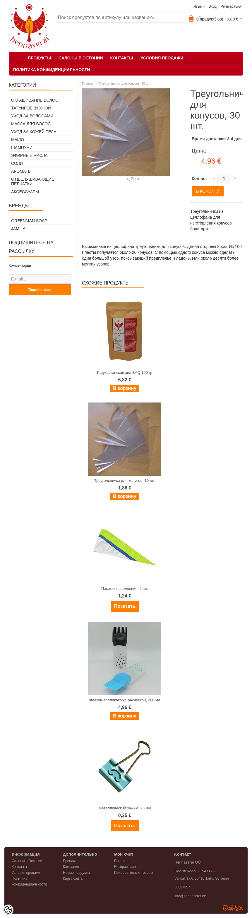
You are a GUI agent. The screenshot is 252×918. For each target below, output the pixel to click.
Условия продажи (161, 58)
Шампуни (21, 147)
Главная (88, 83)
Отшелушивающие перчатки (32, 181)
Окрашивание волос (34, 100)
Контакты (121, 58)
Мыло (17, 139)
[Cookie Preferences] (8, 910)
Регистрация (231, 6)
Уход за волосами (32, 116)
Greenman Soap (29, 220)
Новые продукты (76, 873)
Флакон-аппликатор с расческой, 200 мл (124, 700)
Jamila (18, 228)
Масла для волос (31, 123)
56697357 (182, 887)
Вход (213, 6)
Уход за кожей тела (33, 131)
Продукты (39, 58)
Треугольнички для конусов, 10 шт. (124, 480)
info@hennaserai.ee (190, 896)
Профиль (121, 861)
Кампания (71, 867)
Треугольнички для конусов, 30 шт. (124, 83)
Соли (17, 163)
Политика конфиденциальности (51, 69)
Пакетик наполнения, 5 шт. (124, 588)
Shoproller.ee (233, 908)
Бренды (69, 861)
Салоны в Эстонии (81, 58)
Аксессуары (25, 191)
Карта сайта (73, 878)
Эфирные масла (29, 155)
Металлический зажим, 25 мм (125, 808)
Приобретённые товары (133, 873)
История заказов (127, 867)
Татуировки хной (31, 108)
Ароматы (21, 171)
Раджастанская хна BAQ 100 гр (124, 372)
